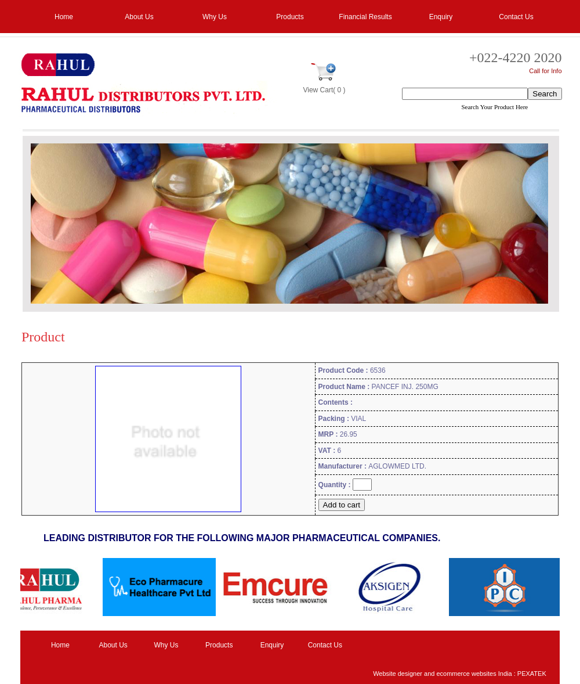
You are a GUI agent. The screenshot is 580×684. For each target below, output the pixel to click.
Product (43, 336)
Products (289, 17)
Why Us (214, 17)
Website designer (397, 673)
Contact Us (516, 17)
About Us (139, 17)
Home (64, 17)
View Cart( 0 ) (324, 90)
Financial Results (365, 17)
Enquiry (441, 17)
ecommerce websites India (474, 673)
